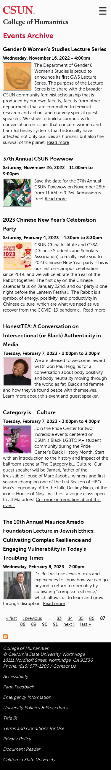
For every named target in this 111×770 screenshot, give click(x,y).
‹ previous (32, 618)
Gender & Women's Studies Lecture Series (54, 49)
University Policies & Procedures (35, 707)
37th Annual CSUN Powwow (38, 159)
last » (85, 624)
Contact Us (64, 666)
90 (44, 624)
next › (69, 624)
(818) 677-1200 (33, 666)
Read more (58, 142)
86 (91, 618)
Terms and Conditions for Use (33, 728)
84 (70, 618)
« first (11, 618)
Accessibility (15, 676)
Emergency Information (27, 697)
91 (55, 624)
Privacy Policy (17, 738)
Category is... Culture (29, 412)
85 (80, 618)
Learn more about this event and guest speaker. (51, 396)
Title (10, 718)
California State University (29, 759)
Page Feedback (18, 687)
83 (59, 618)
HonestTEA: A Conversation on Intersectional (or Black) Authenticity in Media (52, 335)
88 (22, 624)
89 (33, 624)
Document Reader (21, 749)
